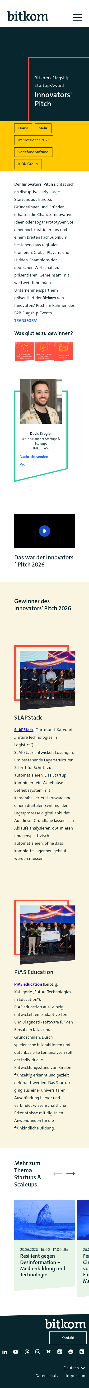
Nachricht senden (34, 456)
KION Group (28, 163)
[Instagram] (38, 1353)
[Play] (44, 531)
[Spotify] (71, 1353)
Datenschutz (47, 1376)
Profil (24, 464)
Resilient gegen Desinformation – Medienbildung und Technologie (42, 1265)
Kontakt (68, 1337)
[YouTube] (16, 1353)
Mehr (43, 128)
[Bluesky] (50, 1353)
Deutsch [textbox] (71, 1368)
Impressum (76, 1376)
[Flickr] (83, 1353)
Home (23, 128)
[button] (70, 1173)
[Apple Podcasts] (60, 1353)
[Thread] (27, 1353)
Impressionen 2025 (33, 139)
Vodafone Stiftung (33, 151)
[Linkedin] (5, 1353)
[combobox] (75, 1368)
